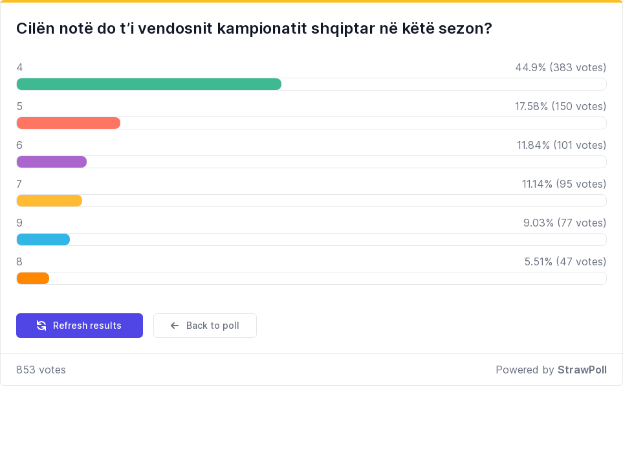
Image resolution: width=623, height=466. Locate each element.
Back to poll (203, 325)
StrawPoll (582, 369)
